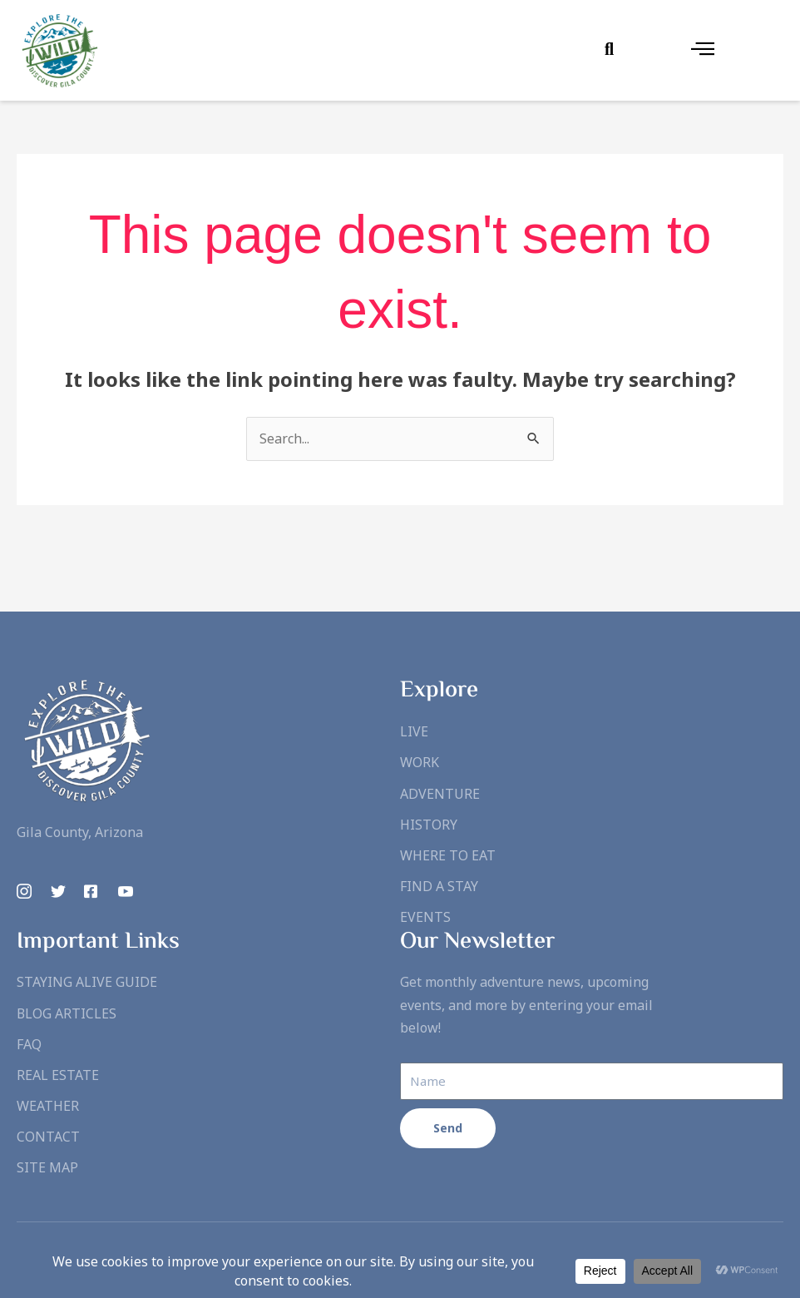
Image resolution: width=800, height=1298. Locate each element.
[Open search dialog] (609, 50)
